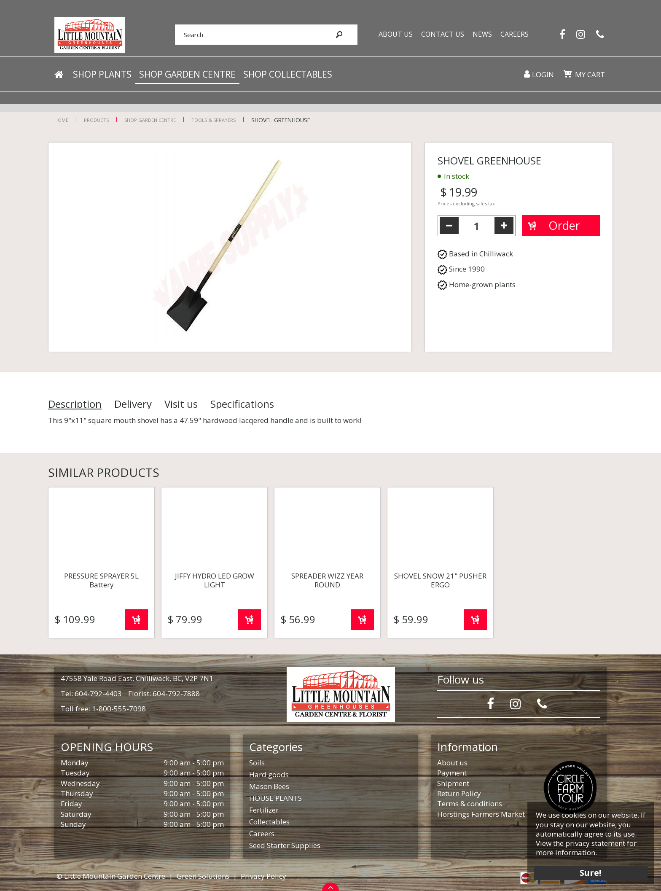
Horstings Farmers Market (481, 814)
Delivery (133, 404)
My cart (590, 76)
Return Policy (459, 793)
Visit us (181, 404)
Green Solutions (203, 876)
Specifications (242, 404)
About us (452, 762)
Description (75, 404)
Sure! (589, 871)
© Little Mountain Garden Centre (110, 876)
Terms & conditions (469, 803)
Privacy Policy (263, 876)
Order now (136, 619)
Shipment (453, 783)
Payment (452, 773)
